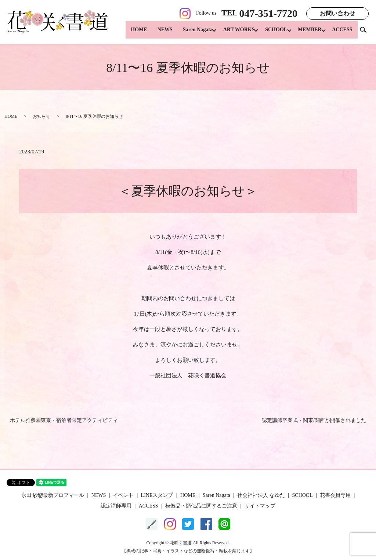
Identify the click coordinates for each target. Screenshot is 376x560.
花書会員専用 (335, 495)
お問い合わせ (337, 13)
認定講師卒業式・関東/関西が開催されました (314, 420)
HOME (130, 33)
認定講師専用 (116, 506)
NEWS (155, 33)
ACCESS (342, 33)
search (366, 33)
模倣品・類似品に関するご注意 (201, 506)
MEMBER (307, 33)
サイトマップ (260, 506)
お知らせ (41, 116)
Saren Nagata (188, 33)
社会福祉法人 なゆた (261, 495)
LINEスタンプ (157, 495)
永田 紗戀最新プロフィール (52, 495)
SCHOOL (272, 33)
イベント (123, 495)
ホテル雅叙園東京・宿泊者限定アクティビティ (64, 420)
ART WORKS (232, 33)
